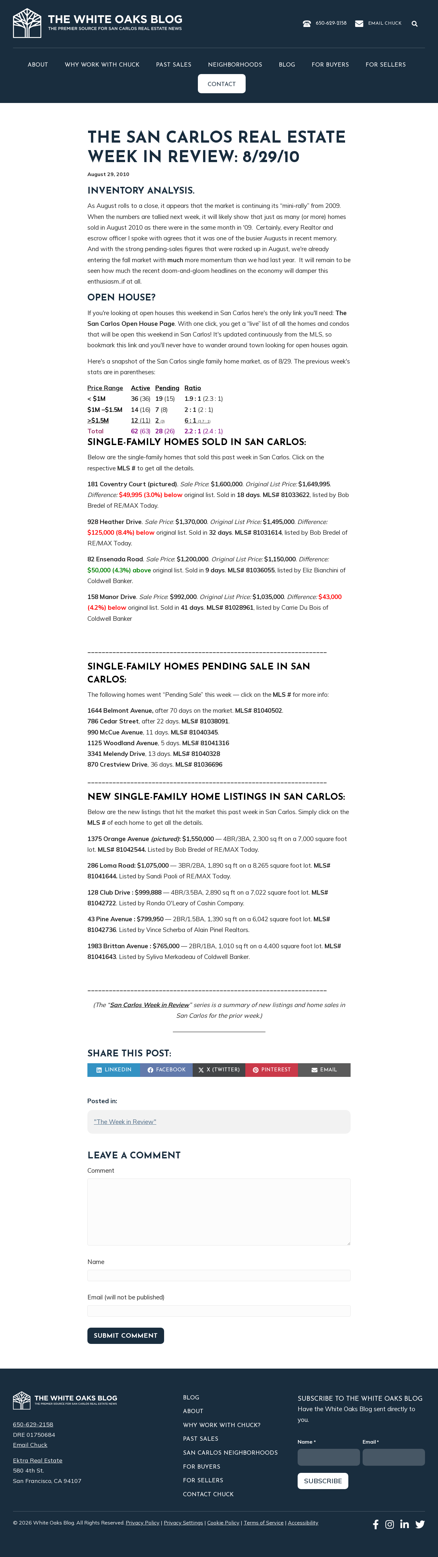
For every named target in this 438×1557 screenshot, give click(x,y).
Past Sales (173, 65)
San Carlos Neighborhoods (230, 1453)
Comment (100, 1170)
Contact (222, 85)
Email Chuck (385, 23)
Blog (287, 65)
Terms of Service (264, 1522)
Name (95, 1262)
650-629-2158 (331, 23)
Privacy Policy (143, 1522)
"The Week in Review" (125, 1122)
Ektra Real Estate (37, 1460)
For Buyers (330, 65)
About (38, 65)
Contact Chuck (208, 1495)
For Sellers (386, 65)
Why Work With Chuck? (221, 1426)
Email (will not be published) (126, 1297)
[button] (416, 23)
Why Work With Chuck (102, 65)
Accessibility (303, 1522)
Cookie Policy (223, 1522)
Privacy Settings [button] (183, 1522)
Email (371, 1442)
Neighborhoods (235, 65)
